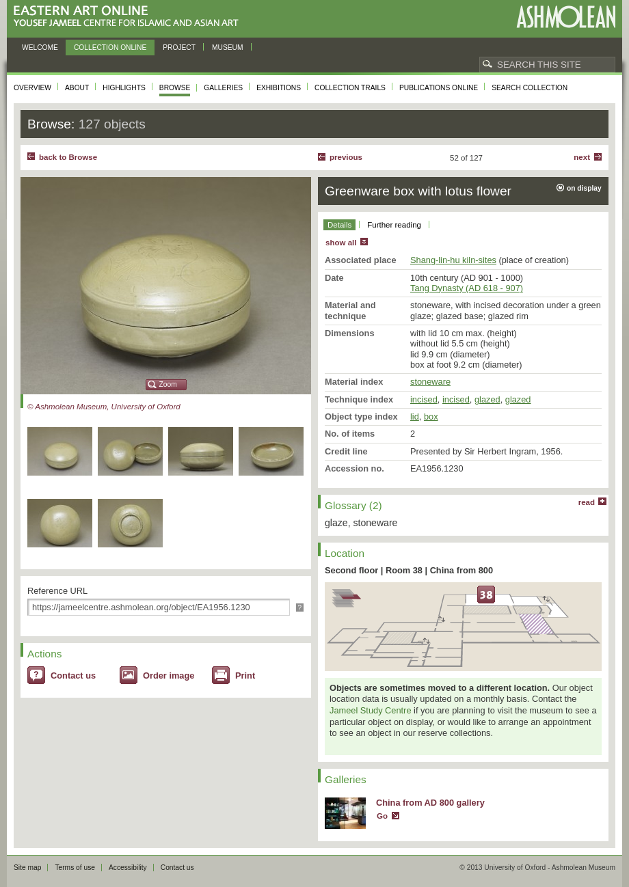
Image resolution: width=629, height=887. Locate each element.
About (77, 88)
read (586, 502)
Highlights (124, 88)
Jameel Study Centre (371, 710)
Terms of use (75, 867)
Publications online (438, 88)
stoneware (430, 382)
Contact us (73, 675)
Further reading (394, 225)
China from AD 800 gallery (430, 802)
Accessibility (128, 867)
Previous (346, 157)
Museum (227, 47)
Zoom (168, 384)
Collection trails (350, 88)
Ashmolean (565, 16)
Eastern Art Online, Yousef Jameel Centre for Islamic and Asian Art (129, 16)
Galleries (223, 88)
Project (179, 47)
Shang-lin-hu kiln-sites (453, 260)
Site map (27, 867)
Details (339, 225)
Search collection (529, 88)
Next (582, 157)
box (431, 416)
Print (245, 675)
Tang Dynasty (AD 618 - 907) (466, 288)
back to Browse (68, 157)
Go (382, 816)
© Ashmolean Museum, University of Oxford (103, 406)
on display (584, 188)
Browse (175, 88)
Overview (32, 88)
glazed (487, 399)
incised (424, 399)
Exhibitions (278, 88)
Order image (168, 675)
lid (414, 416)
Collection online (110, 47)
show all (340, 242)
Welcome (40, 47)
